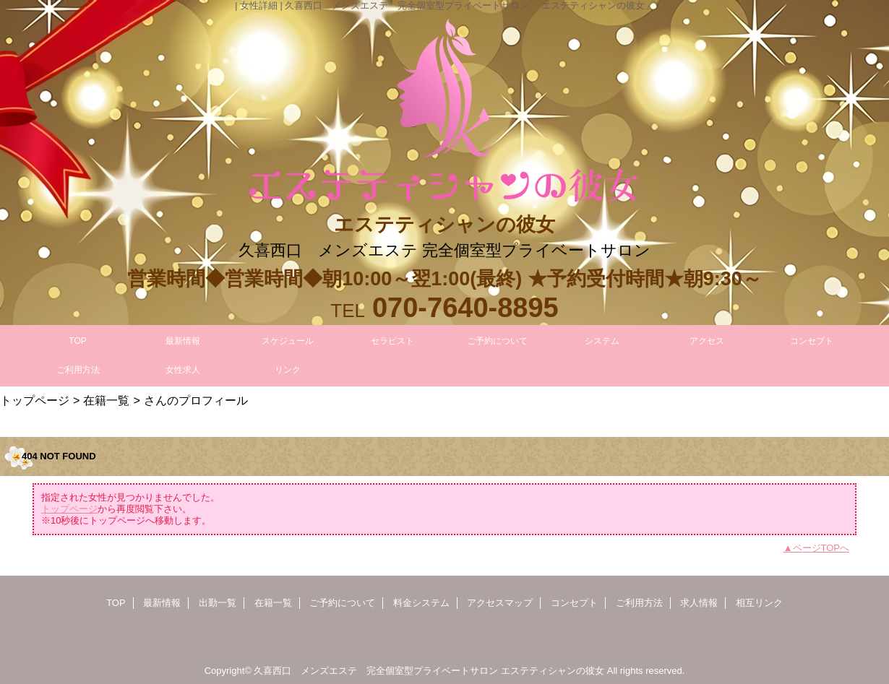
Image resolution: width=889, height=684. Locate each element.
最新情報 (162, 602)
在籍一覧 (106, 400)
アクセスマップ (500, 602)
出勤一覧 (217, 602)
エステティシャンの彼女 (552, 670)
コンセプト (574, 602)
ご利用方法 (639, 602)
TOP (77, 341)
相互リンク (759, 602)
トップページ (34, 400)
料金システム (421, 602)
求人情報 (699, 602)
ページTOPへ (821, 547)
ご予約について (342, 602)
